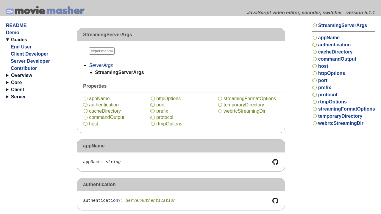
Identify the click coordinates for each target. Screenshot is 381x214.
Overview (21, 75)
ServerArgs (101, 65)
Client (17, 89)
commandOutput (106, 117)
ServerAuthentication (151, 200)
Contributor (24, 68)
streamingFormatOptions (250, 98)
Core (16, 82)
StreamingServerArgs (342, 25)
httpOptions (168, 98)
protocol (164, 117)
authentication (104, 104)
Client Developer (29, 53)
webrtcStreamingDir (244, 111)
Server (18, 96)
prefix (162, 111)
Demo (12, 32)
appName (99, 98)
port (160, 104)
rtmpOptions (169, 123)
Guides (19, 39)
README (16, 25)
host (93, 123)
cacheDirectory (105, 111)
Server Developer (30, 61)
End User (21, 46)
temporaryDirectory (244, 104)
